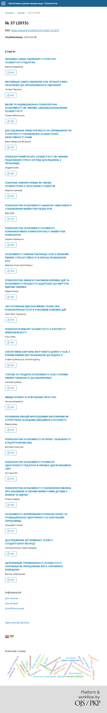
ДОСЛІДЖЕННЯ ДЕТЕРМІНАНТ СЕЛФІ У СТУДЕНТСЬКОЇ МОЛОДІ (29, 542)
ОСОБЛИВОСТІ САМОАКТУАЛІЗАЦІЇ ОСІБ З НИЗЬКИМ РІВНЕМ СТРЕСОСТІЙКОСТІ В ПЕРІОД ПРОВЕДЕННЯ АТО (37, 257)
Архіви (21, 12)
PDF (12, 72)
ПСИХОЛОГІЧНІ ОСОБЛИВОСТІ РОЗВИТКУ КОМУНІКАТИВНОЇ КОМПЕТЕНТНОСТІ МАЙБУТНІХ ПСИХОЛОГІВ (35, 231)
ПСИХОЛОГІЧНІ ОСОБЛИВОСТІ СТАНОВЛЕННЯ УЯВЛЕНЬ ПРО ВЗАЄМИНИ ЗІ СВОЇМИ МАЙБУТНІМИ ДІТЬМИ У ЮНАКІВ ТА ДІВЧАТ (38, 491)
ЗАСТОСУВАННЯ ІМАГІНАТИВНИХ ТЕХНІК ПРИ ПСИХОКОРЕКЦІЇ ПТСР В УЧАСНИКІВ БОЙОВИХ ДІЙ (35, 308)
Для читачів (11, 598)
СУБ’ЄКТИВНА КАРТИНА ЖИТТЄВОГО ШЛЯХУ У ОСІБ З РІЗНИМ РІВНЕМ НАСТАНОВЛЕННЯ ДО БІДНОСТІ (37, 353)
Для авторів (11, 603)
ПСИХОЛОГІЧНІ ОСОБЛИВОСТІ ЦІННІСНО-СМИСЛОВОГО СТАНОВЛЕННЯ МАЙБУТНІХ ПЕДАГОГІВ (38, 207)
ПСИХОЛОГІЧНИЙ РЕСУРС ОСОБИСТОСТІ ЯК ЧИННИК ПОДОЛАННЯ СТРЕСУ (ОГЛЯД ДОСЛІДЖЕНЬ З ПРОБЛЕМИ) (36, 160)
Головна (9, 12)
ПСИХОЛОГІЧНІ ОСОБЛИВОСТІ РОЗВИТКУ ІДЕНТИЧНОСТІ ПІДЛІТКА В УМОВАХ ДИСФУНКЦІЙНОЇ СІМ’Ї (38, 465)
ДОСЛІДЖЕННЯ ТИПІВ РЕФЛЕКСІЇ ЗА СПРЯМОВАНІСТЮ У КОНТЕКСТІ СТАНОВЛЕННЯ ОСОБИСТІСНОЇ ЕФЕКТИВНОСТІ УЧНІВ (38, 134)
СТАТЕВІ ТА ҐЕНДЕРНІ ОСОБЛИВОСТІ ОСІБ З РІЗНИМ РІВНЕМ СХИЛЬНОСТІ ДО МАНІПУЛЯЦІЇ (36, 376)
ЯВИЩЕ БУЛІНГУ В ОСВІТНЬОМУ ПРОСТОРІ (30, 397)
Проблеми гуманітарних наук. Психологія (32, 3)
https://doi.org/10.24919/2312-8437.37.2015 (35, 30)
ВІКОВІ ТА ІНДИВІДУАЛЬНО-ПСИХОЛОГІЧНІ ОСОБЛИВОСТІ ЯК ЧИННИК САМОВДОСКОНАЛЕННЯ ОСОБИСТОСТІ (36, 108)
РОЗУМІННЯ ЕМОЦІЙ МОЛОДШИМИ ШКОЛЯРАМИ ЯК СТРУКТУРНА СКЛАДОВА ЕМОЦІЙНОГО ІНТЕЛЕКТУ (37, 418)
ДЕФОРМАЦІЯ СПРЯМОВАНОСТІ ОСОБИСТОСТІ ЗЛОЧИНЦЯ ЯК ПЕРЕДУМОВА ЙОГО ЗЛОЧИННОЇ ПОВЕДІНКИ (34, 566)
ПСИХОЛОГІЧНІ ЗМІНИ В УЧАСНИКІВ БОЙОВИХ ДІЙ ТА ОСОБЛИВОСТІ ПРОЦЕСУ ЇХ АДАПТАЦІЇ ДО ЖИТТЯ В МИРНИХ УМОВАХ (37, 284)
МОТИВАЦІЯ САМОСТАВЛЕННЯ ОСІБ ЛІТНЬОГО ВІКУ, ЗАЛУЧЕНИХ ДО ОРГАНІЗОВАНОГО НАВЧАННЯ (36, 83)
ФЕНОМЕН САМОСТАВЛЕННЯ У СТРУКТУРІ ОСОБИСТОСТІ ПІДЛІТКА (30, 60)
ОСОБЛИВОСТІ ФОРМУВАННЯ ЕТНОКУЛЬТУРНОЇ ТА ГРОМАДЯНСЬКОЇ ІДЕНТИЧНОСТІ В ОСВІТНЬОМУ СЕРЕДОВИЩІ (36, 517)
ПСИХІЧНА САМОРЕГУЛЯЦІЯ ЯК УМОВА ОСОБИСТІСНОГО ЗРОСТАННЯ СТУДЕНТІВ (30, 184)
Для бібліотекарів (14, 608)
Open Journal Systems (17, 622)
